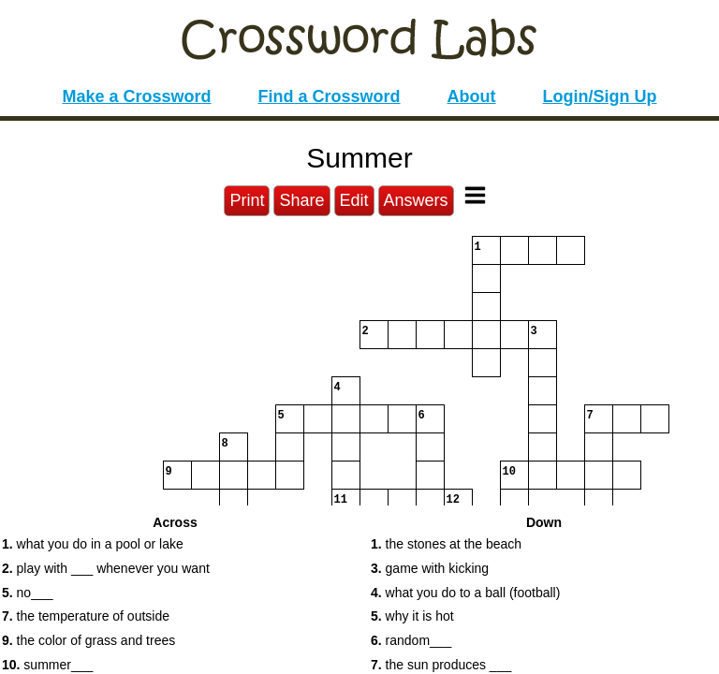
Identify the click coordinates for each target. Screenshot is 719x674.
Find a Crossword (329, 96)
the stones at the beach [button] (446, 543)
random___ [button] (411, 640)
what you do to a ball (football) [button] (465, 592)
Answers (416, 200)
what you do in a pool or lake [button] (92, 543)
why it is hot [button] (412, 615)
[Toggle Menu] (475, 195)
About (472, 96)
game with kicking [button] (430, 568)
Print (246, 200)
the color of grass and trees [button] (88, 640)
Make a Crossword (136, 96)
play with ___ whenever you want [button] (106, 568)
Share (301, 200)
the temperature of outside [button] (85, 615)
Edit (354, 200)
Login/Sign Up (600, 96)
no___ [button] (27, 592)
